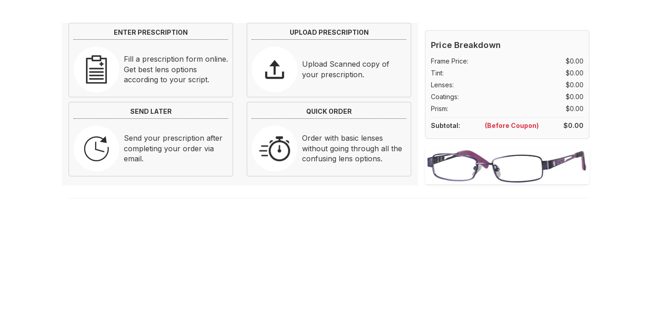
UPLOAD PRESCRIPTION (329, 32)
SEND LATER (151, 111)
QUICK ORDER (329, 111)
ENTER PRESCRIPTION (151, 32)
